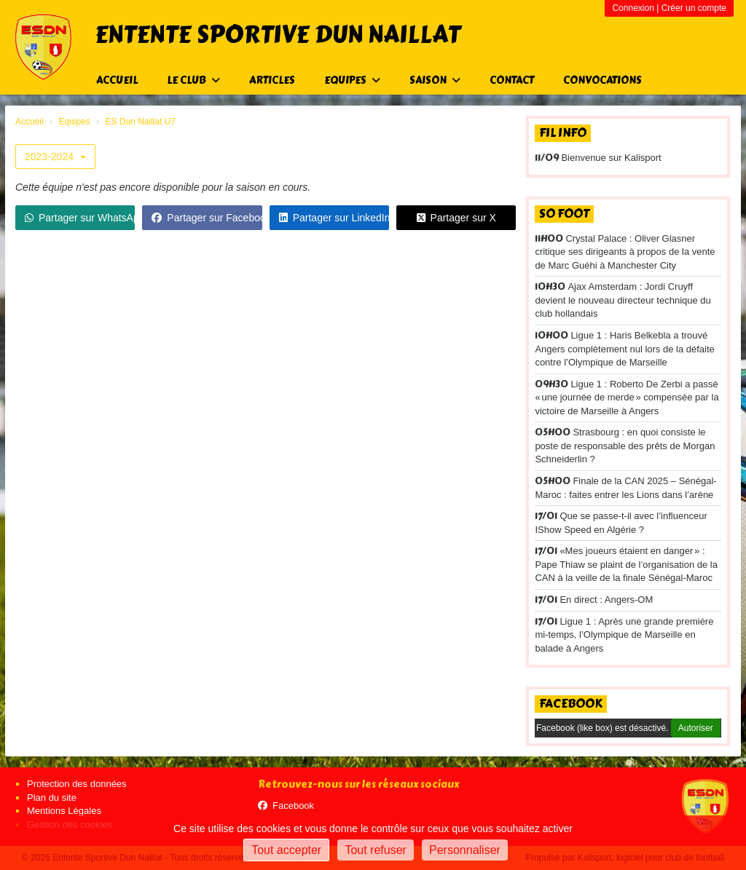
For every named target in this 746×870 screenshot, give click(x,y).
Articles (272, 80)
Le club (193, 80)
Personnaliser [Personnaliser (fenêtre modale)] (464, 850)
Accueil (117, 80)
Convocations (602, 80)
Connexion (632, 8)
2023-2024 (55, 156)
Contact (512, 80)
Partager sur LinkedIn (334, 218)
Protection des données (77, 783)
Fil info (562, 133)
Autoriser (695, 728)
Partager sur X (456, 218)
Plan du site (51, 797)
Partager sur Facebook (207, 218)
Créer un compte (693, 8)
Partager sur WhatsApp (80, 218)
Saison (434, 80)
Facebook (570, 704)
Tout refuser (375, 850)
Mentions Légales (64, 810)
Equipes (352, 80)
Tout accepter (286, 850)
